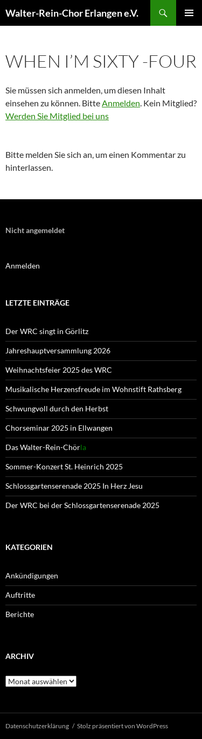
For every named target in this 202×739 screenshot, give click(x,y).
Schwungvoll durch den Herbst (56, 408)
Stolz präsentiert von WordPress (122, 726)
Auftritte (20, 594)
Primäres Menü (189, 13)
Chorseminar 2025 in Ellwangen (59, 427)
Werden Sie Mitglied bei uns (57, 116)
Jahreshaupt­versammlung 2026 (57, 350)
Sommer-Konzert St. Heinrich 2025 (64, 466)
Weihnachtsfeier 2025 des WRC (58, 369)
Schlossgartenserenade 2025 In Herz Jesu (74, 485)
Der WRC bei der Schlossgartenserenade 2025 (82, 505)
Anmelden (121, 103)
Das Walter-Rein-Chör (45, 447)
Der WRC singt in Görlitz (46, 331)
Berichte (19, 614)
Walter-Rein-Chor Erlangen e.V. (71, 13)
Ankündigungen (31, 575)
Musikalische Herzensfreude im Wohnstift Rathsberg (93, 389)
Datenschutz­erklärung (37, 726)
